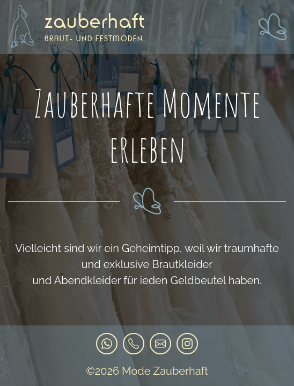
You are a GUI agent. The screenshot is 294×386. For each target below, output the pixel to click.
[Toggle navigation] (272, 26)
